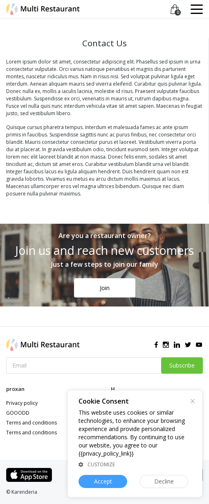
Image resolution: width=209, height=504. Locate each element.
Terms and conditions (31, 422)
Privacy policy (22, 403)
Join (105, 288)
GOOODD (17, 412)
